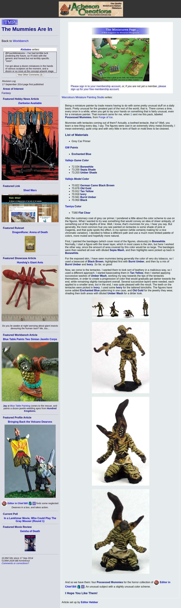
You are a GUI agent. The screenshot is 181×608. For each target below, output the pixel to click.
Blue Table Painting (20, 405)
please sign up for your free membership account (118, 88)
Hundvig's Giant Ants (30, 262)
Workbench (21, 41)
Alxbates (25, 49)
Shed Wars (30, 190)
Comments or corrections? (15, 563)
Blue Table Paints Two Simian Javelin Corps (30, 339)
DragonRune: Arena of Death (30, 232)
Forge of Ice (105, 117)
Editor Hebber (89, 602)
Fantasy (6, 93)
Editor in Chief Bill (17, 503)
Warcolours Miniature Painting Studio (83, 97)
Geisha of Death (30, 531)
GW (67, 147)
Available (30, 103)
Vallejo (69, 160)
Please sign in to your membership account (95, 86)
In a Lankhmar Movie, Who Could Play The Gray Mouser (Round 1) (30, 519)
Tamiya (69, 206)
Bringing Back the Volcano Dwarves (30, 421)
